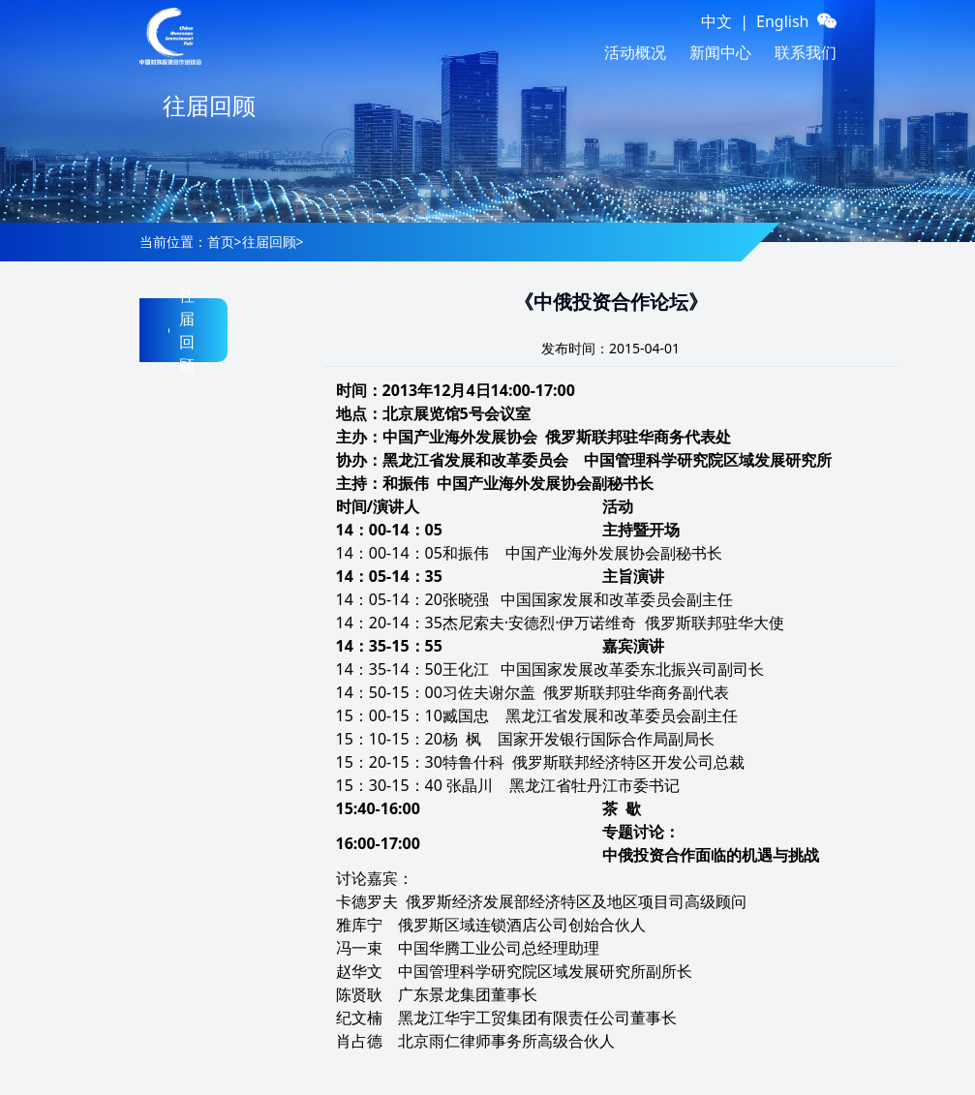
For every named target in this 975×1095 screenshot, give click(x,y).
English (782, 21)
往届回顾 (269, 241)
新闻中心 (720, 52)
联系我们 (806, 52)
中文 (716, 21)
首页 (220, 241)
